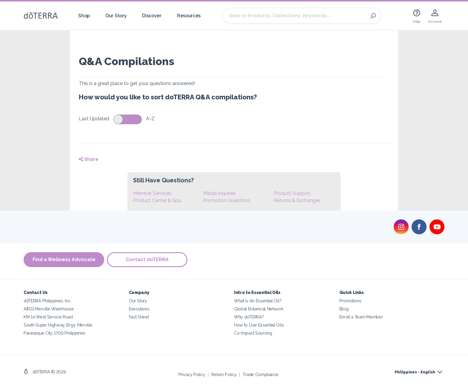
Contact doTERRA (147, 259)
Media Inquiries (219, 193)
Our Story (116, 16)
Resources (189, 16)
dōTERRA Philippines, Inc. (47, 300)
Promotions (350, 300)
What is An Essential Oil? (257, 300)
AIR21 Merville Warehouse (49, 308)
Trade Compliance (260, 374)
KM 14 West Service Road (48, 316)
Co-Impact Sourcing (253, 332)
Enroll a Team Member (361, 316)
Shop (84, 16)
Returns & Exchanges (297, 200)
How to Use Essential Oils (259, 324)
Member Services (152, 193)
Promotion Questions (226, 200)
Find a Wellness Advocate (64, 259)
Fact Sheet (139, 316)
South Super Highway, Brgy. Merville (58, 324)
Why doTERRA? (249, 316)
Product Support (292, 193)
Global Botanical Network (259, 308)
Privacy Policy (191, 374)
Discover (151, 16)
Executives (139, 308)
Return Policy (223, 374)
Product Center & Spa (157, 200)
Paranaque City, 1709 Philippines (54, 332)
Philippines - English (415, 372)
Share (88, 159)
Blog (344, 308)
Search (373, 16)
